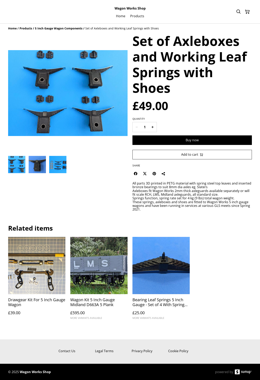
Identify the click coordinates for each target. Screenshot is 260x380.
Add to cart (192, 154)
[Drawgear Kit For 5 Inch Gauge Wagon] (36, 280)
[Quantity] (144, 127)
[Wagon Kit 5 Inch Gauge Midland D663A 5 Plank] (99, 280)
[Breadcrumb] (130, 28)
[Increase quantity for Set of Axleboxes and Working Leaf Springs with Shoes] (152, 127)
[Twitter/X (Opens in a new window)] (145, 174)
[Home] (12, 28)
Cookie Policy (178, 351)
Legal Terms (104, 351)
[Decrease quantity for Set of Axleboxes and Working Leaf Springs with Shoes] (136, 127)
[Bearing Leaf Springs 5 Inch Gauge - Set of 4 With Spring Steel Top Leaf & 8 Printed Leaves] (161, 280)
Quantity (138, 119)
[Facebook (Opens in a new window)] (135, 174)
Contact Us (66, 351)
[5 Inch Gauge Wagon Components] (58, 28)
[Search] (238, 11)
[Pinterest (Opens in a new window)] (154, 174)
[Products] (26, 28)
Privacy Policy (142, 351)
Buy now (192, 140)
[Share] (163, 174)
